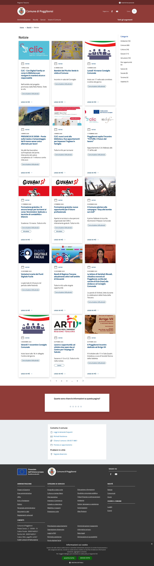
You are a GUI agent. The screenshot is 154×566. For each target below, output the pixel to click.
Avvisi (110, 497)
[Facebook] (111, 11)
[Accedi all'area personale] (126, 2)
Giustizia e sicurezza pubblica (87, 493)
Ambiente (80, 500)
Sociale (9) (124, 73)
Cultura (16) (125, 49)
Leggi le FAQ (51, 533)
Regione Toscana (23, 2)
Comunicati (111, 493)
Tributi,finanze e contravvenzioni (88, 497)
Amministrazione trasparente (87, 526)
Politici (19, 504)
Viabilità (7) (124, 81)
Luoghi (110, 507)
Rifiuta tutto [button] (85, 558)
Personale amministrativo (26, 508)
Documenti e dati (23, 511)
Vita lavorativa (52, 497)
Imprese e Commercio (54, 500)
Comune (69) (125, 45)
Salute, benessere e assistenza (88, 504)
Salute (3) (124, 69)
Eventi (110, 510)
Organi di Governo (23, 489)
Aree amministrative (24, 493)
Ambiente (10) (125, 41)
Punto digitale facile (54, 540)
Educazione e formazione (86, 489)
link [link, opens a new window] (96, 554)
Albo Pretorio (81, 511)
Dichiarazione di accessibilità (87, 537)
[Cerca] (134, 11)
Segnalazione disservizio (55, 529)
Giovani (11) (125, 53)
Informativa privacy (84, 529)
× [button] (151, 544)
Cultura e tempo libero (55, 493)
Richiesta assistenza (54, 537)
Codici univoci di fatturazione (27, 540)
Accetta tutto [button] (69, 558)
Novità (29, 27)
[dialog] (77, 554)
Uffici (19, 497)
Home (22, 27)
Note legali (81, 533)
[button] (77, 563)
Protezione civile (53, 511)
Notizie (25, 64)
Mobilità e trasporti (54, 508)
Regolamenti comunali (25, 515)
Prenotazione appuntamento (57, 526)
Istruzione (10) (126, 58)
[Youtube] (116, 11)
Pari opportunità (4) (126, 63)
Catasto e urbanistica (54, 504)
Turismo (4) (124, 77)
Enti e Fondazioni (23, 500)
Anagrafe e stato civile (55, 489)
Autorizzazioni (82, 508)
